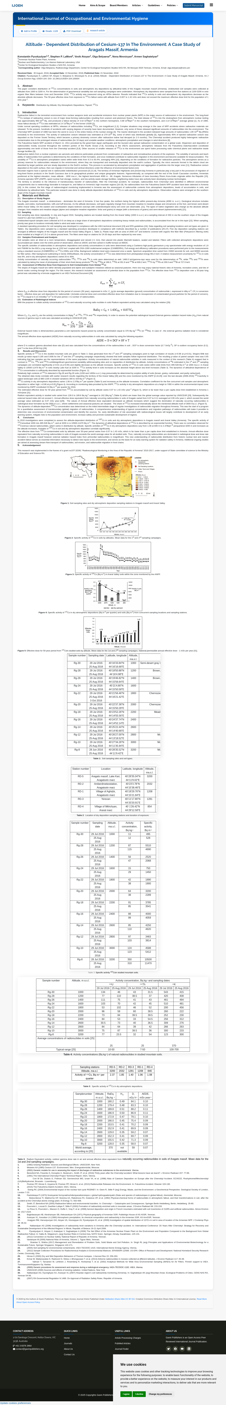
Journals (68, 1343)
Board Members (119, 5)
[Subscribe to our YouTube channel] (182, 1349)
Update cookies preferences (15, 1403)
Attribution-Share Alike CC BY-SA (120, 1299)
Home (82, 5)
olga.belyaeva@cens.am (178, 68)
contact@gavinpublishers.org (28, 1349)
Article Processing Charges (128, 1338)
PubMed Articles (122, 1343)
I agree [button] (126, 1394)
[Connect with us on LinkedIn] (189, 1349)
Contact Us (69, 1354)
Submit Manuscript (193, 5)
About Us (68, 1349)
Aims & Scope (97, 5)
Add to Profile (29, 31)
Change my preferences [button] (160, 1394)
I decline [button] (139, 1394)
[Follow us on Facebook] (175, 1349)
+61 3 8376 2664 (22, 1345)
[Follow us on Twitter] (168, 1349)
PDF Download (73, 31)
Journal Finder (122, 1349)
